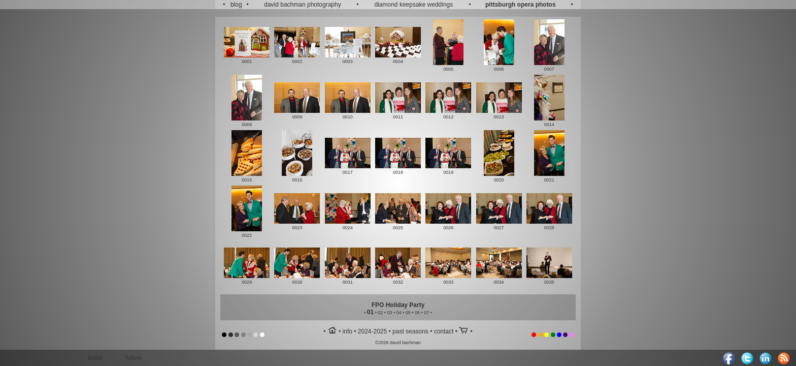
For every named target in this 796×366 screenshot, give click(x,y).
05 (408, 312)
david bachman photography (302, 4)
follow (133, 357)
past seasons (410, 331)
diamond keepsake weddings (414, 4)
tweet (95, 357)
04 (399, 312)
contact (444, 331)
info (347, 331)
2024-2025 (372, 331)
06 (417, 312)
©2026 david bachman (398, 342)
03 (389, 312)
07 (426, 312)
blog (236, 4)
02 (380, 312)
